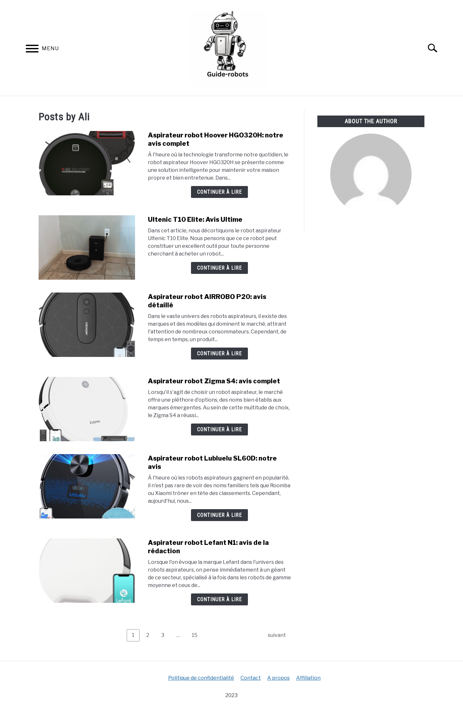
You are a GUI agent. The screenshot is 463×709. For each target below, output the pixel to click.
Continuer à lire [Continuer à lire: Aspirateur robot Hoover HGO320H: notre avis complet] (219, 192)
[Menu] (32, 49)
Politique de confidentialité (201, 678)
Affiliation (308, 678)
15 (197, 635)
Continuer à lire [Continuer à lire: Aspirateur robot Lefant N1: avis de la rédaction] (219, 599)
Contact (251, 678)
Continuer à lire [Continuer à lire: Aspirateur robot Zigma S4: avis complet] (219, 429)
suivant (277, 635)
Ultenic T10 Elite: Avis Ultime (195, 219)
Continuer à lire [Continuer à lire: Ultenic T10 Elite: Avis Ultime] (219, 268)
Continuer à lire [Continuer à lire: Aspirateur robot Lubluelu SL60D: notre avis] (219, 515)
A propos (278, 678)
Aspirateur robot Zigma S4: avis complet (214, 381)
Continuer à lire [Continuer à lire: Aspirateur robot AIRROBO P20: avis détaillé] (219, 353)
